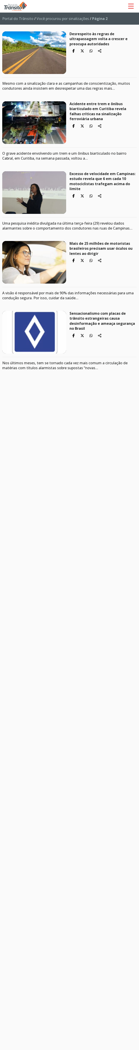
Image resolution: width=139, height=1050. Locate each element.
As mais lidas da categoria (35, 841)
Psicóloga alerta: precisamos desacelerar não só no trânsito (97, 386)
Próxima (14, 824)
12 (9, 801)
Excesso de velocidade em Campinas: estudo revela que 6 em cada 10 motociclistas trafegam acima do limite (102, 181)
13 (9, 807)
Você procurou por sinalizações (63, 18)
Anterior (14, 733)
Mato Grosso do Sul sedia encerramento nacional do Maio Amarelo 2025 (98, 528)
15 (9, 819)
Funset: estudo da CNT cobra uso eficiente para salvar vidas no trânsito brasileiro (99, 458)
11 (9, 796)
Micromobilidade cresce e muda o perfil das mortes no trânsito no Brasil (90, 902)
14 (9, 813)
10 (9, 790)
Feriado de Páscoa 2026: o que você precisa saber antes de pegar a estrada (94, 1026)
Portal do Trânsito (17, 18)
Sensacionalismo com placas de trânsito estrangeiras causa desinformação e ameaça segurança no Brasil (102, 321)
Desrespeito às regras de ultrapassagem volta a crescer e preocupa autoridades (99, 38)
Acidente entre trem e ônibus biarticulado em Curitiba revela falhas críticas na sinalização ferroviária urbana (98, 111)
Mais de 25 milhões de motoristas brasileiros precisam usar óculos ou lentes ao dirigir (101, 248)
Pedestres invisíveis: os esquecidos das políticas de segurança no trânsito (101, 667)
